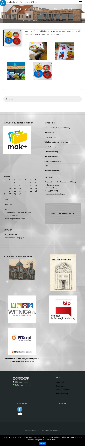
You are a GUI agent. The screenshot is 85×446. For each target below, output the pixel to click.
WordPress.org (62, 394)
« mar (5, 199)
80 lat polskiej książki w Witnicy (57, 128)
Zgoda (42, 443)
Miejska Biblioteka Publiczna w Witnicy (20, 2)
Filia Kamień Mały (51, 152)
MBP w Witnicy (33, 21)
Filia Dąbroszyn (50, 147)
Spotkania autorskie (52, 161)
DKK (46, 166)
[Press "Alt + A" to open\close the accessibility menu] (3, 3)
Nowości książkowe (52, 171)
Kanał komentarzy (63, 390)
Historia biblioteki (51, 156)
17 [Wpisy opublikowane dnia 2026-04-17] (25, 188)
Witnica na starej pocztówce (56, 142)
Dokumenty (49, 132)
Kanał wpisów (61, 386)
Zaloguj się (60, 382)
